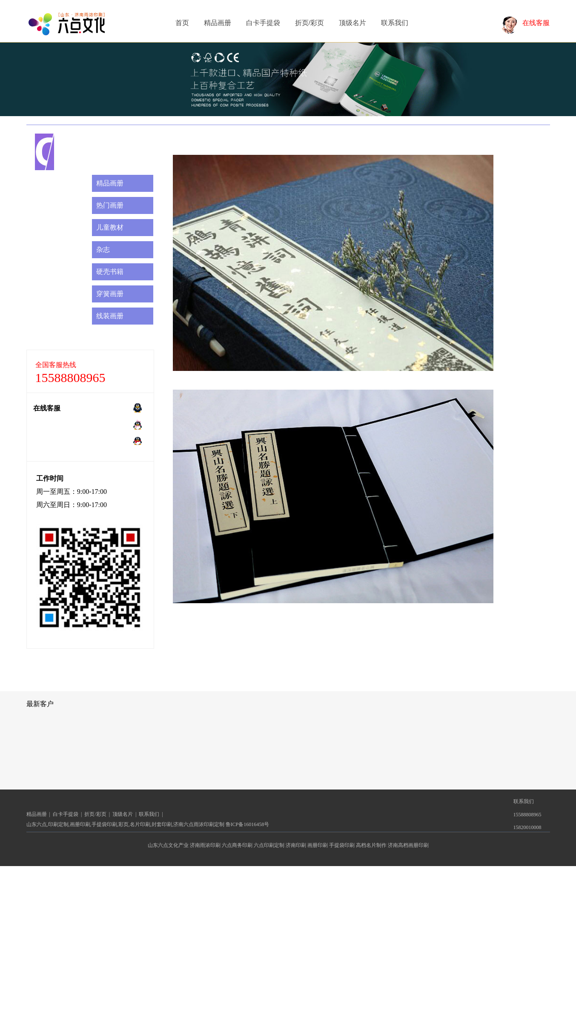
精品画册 (217, 22)
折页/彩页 (309, 22)
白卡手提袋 (263, 22)
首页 (182, 22)
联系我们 (394, 22)
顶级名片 (352, 22)
